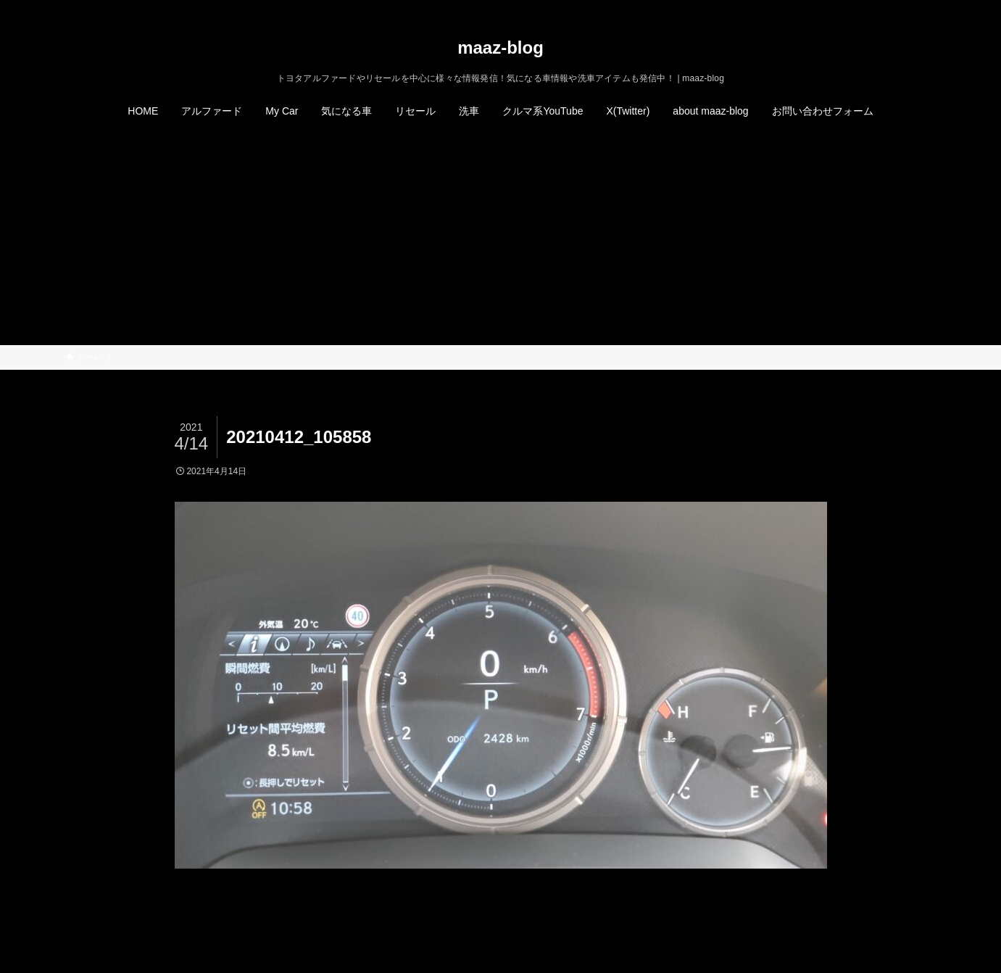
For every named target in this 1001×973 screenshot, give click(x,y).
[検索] (926, 8)
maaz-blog (500, 48)
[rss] (907, 8)
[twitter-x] (869, 8)
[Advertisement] (501, 236)
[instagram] (888, 8)
